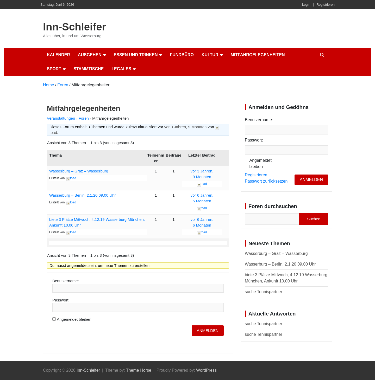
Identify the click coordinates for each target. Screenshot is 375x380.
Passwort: (61, 300)
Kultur (210, 55)
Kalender (58, 55)
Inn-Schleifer (74, 27)
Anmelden (207, 330)
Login (306, 5)
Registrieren (325, 5)
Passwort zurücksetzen (266, 181)
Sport (54, 69)
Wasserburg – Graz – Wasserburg (78, 171)
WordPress (206, 370)
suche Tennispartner (263, 291)
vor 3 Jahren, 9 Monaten (185, 127)
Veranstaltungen (61, 118)
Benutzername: (65, 281)
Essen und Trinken (136, 55)
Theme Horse (138, 370)
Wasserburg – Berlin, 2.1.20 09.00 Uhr (82, 195)
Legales (121, 69)
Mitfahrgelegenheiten (258, 55)
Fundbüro (182, 55)
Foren (84, 118)
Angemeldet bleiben (74, 319)
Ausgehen (90, 55)
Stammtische (88, 69)
